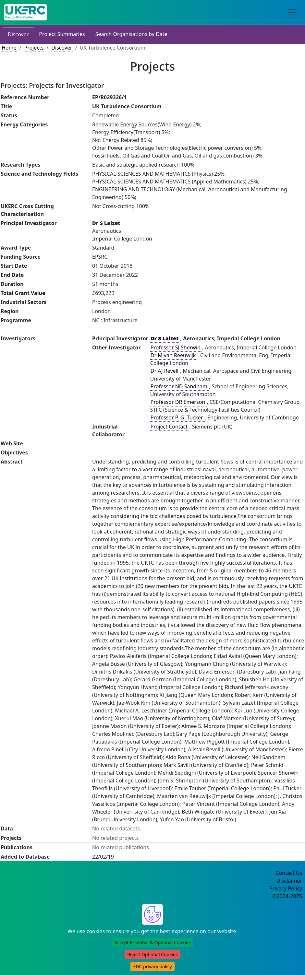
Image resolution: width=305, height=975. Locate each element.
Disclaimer (289, 880)
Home (9, 47)
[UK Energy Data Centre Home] (25, 12)
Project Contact (170, 426)
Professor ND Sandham (180, 386)
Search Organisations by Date (131, 34)
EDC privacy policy (152, 966)
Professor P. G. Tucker (177, 417)
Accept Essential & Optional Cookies (153, 942)
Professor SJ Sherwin (176, 347)
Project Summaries (62, 34)
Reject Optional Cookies (152, 954)
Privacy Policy (285, 888)
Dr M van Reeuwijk (174, 355)
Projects (33, 47)
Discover (18, 34)
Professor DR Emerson (179, 401)
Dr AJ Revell (165, 370)
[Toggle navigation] (292, 12)
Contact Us (289, 872)
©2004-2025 (287, 896)
